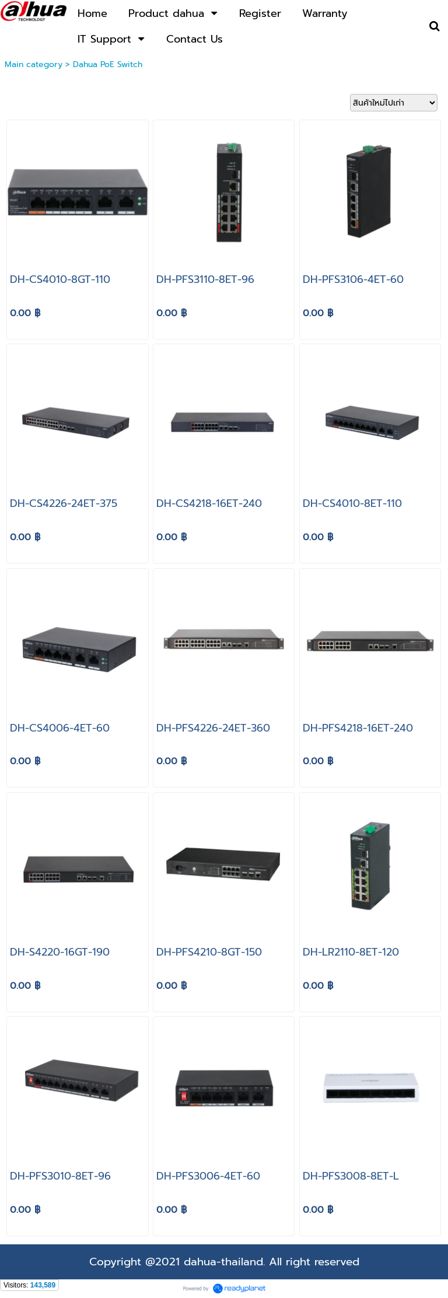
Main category (33, 64)
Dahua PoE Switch (107, 64)
